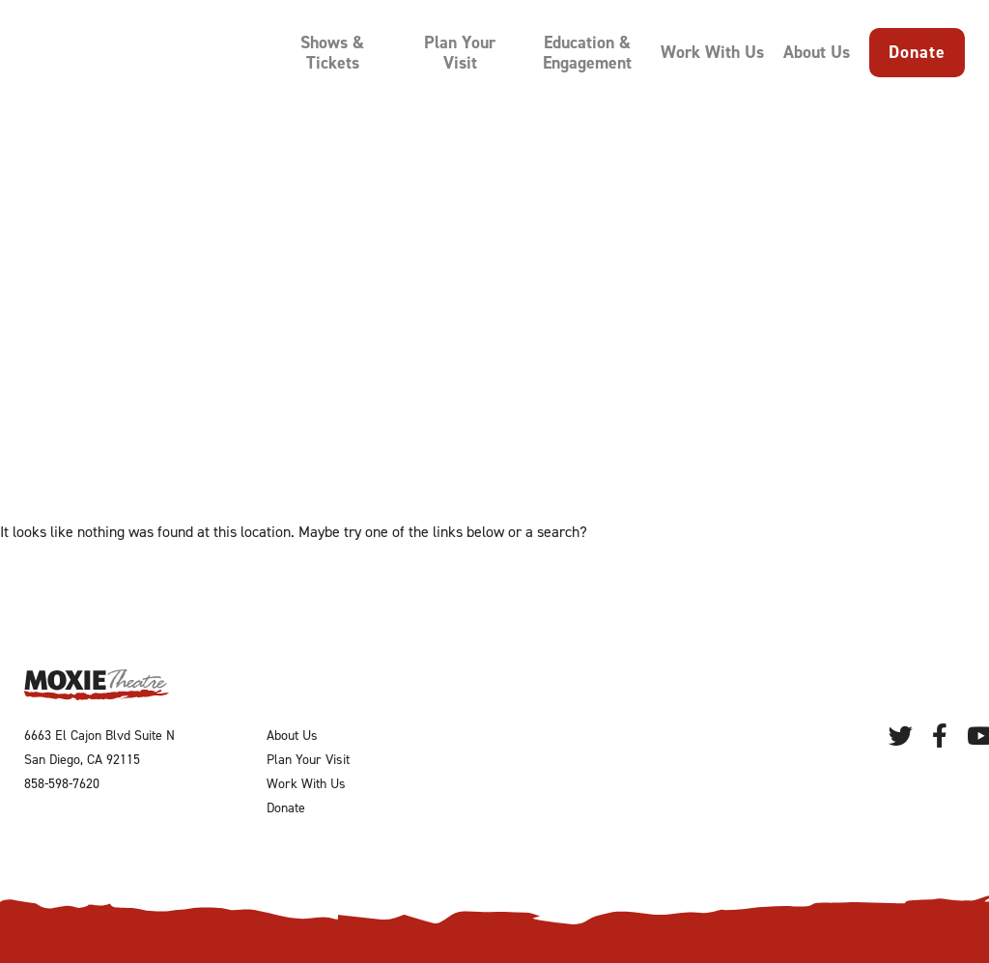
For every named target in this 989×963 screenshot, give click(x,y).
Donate (917, 52)
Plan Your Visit (459, 53)
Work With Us (712, 52)
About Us (816, 52)
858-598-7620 (61, 784)
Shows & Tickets (332, 53)
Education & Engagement (587, 53)
